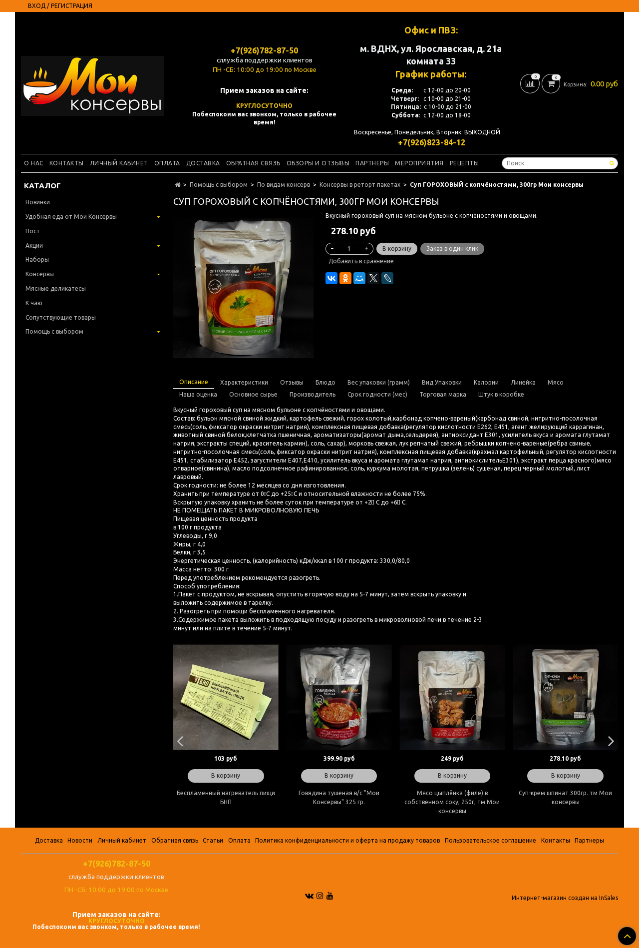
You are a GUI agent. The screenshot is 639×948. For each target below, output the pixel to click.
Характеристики (244, 382)
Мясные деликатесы (55, 288)
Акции (34, 245)
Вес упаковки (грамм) (378, 382)
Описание (193, 382)
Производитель (312, 394)
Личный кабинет (119, 163)
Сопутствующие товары (60, 317)
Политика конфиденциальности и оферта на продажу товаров (347, 840)
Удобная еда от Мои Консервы (71, 216)
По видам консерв (283, 184)
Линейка (523, 382)
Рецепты (464, 163)
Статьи (213, 840)
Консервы (39, 274)
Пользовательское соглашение (490, 840)
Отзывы (292, 382)
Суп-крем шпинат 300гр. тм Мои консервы (565, 797)
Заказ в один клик (452, 248)
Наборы (37, 259)
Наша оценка (198, 394)
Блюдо (325, 382)
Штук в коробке (501, 394)
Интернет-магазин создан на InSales (565, 898)
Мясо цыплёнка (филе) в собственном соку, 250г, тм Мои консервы (452, 802)
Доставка (203, 163)
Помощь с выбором (219, 184)
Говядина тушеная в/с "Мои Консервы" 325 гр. (339, 797)
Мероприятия (419, 163)
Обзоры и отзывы (318, 163)
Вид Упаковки (442, 382)
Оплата (167, 163)
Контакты (66, 163)
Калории (486, 382)
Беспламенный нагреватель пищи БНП (226, 797)
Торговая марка (442, 394)
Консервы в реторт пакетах (360, 184)
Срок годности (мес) (377, 394)
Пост (32, 231)
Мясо (556, 382)
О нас (33, 163)
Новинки (37, 202)
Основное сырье (253, 394)
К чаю (33, 303)
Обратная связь (253, 163)
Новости (79, 840)
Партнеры (372, 163)
